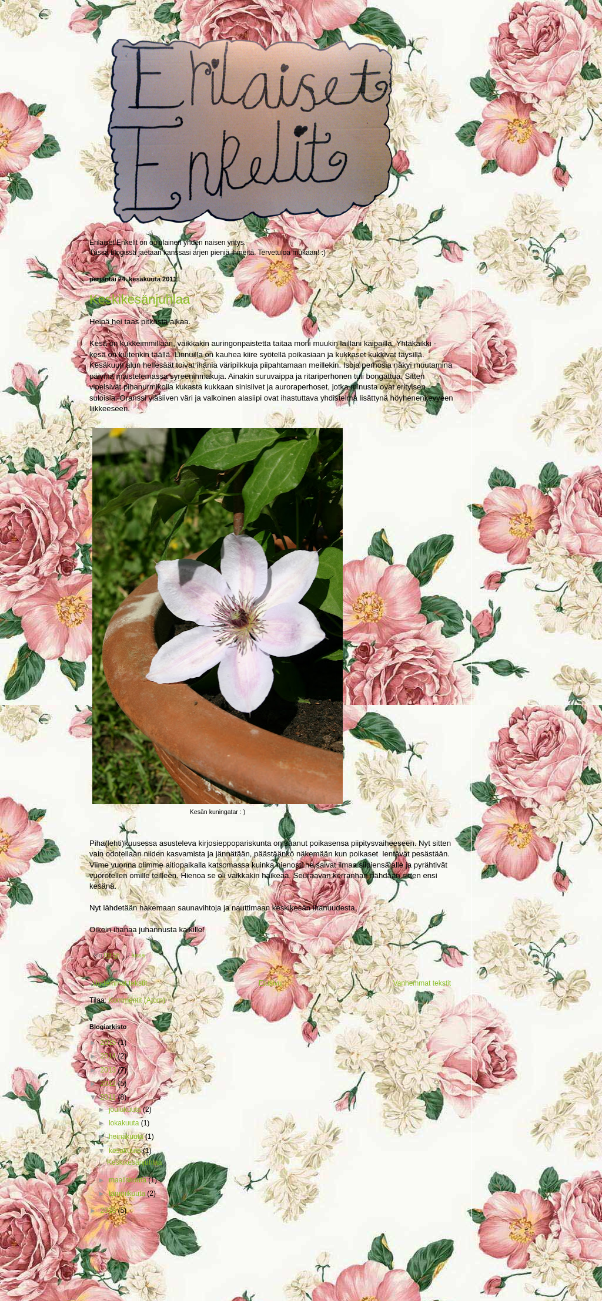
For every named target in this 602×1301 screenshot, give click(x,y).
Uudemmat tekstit (119, 983)
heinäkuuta (127, 1136)
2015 (109, 1042)
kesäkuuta (126, 1151)
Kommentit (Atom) (136, 1000)
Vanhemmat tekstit (422, 983)
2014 (109, 1056)
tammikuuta (128, 1193)
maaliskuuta (128, 1180)
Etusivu (270, 983)
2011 (109, 1097)
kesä (138, 955)
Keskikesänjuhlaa (139, 299)
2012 (109, 1084)
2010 (109, 1210)
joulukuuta (126, 1109)
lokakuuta (125, 1123)
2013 (109, 1070)
